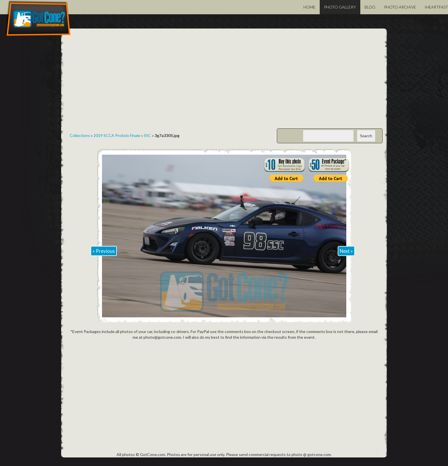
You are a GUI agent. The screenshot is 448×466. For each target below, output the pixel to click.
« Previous (104, 251)
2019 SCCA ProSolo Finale (116, 135)
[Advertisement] (224, 83)
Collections (80, 135)
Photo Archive (400, 7)
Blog (370, 7)
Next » (346, 251)
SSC (147, 135)
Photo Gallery (340, 7)
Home (309, 7)
